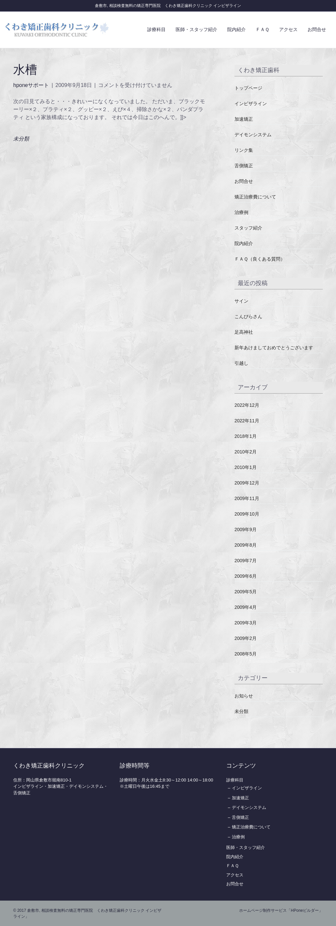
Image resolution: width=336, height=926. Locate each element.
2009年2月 (245, 638)
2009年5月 (245, 591)
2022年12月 (246, 405)
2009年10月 (246, 514)
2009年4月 (245, 607)
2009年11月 (246, 498)
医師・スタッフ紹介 (196, 29)
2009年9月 (245, 529)
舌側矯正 (243, 165)
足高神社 (243, 332)
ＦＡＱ (262, 29)
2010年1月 (245, 467)
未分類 (21, 139)
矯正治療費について (255, 196)
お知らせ (243, 695)
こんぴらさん (248, 316)
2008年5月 (245, 653)
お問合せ (317, 29)
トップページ (248, 88)
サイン (241, 301)
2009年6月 (245, 576)
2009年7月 (245, 560)
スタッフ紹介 (248, 228)
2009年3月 (245, 622)
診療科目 (156, 29)
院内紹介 (236, 29)
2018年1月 (245, 436)
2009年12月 (246, 482)
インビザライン (250, 103)
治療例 (241, 212)
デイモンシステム (253, 134)
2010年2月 (245, 451)
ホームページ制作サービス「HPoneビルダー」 (281, 910)
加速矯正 (243, 119)
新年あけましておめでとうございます (273, 347)
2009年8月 (245, 545)
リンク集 (243, 150)
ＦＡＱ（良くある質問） (259, 259)
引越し (241, 363)
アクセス (288, 29)
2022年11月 (246, 420)
